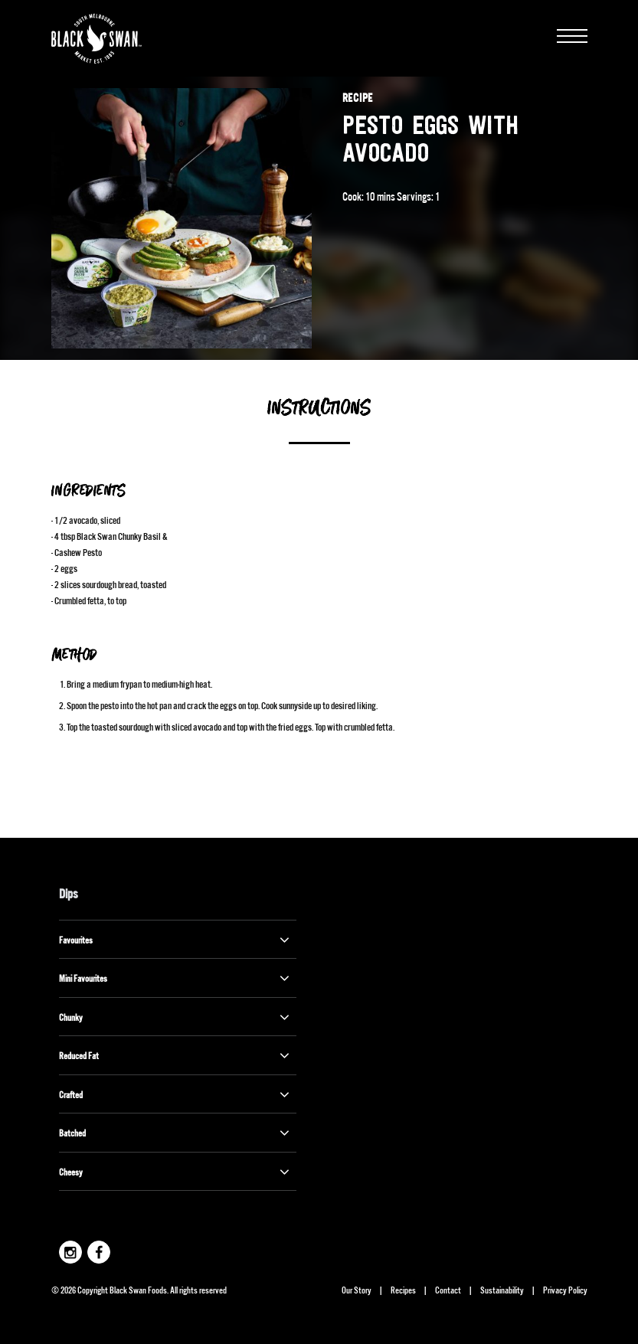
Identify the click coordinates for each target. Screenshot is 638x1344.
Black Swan (116, 39)
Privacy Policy (565, 1289)
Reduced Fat (176, 1055)
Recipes (403, 1289)
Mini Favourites (176, 978)
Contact (448, 1289)
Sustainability (502, 1289)
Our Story (356, 1289)
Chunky (176, 1017)
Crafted (176, 1094)
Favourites (176, 940)
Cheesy (176, 1172)
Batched (176, 1132)
